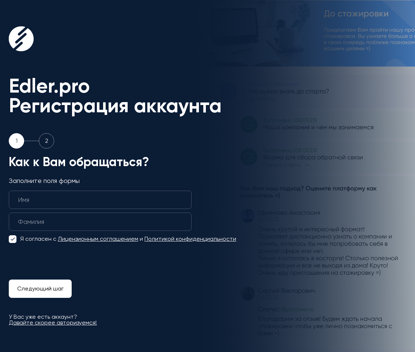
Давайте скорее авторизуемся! (53, 322)
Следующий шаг (40, 288)
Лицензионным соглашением (98, 238)
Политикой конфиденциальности (190, 238)
